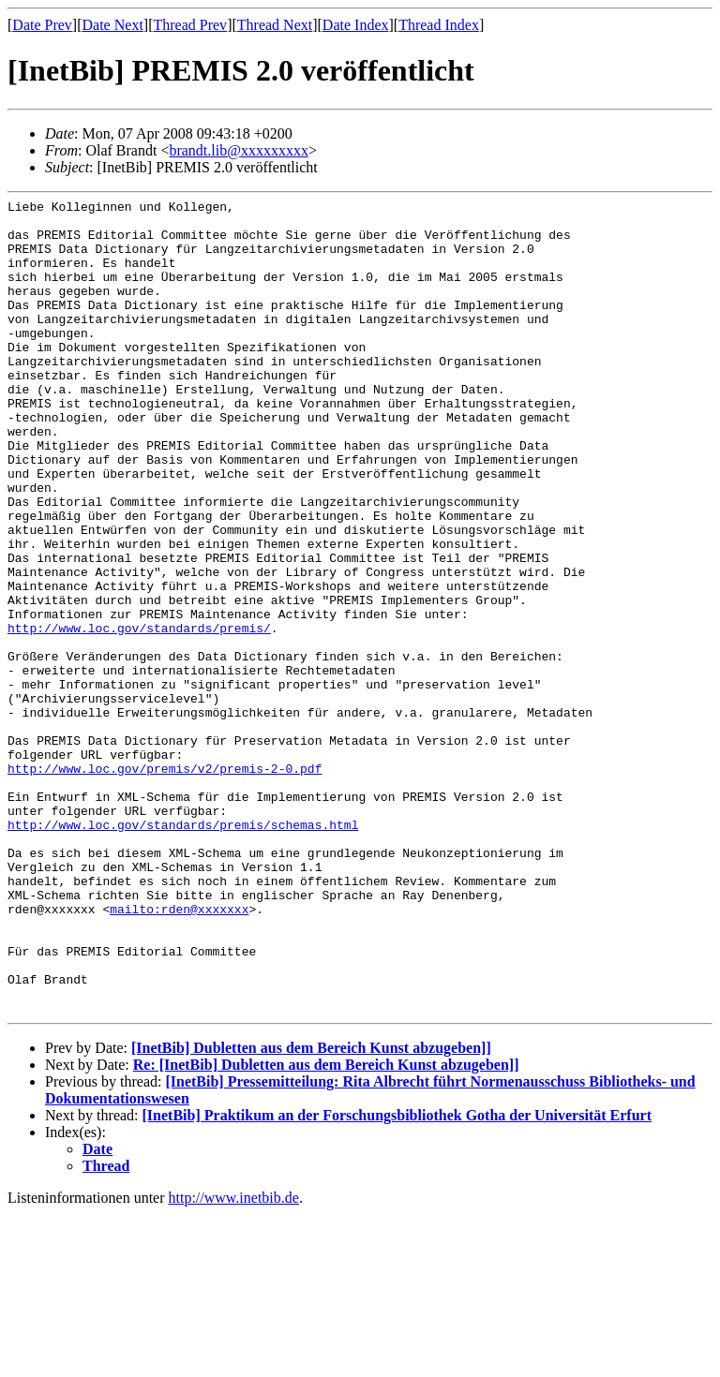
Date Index (355, 25)
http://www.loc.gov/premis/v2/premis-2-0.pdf (165, 883)
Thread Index (438, 25)
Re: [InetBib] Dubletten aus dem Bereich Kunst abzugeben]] (326, 1228)
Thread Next (274, 25)
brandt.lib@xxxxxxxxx (238, 150)
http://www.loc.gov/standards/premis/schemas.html (183, 950)
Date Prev (42, 25)
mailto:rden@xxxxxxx (179, 1052)
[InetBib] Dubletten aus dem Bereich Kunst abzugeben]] (311, 1211)
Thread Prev (190, 25)
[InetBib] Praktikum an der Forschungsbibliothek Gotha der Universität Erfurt (397, 1278)
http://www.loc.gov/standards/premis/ (139, 714)
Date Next (112, 25)
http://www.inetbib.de (234, 1361)
